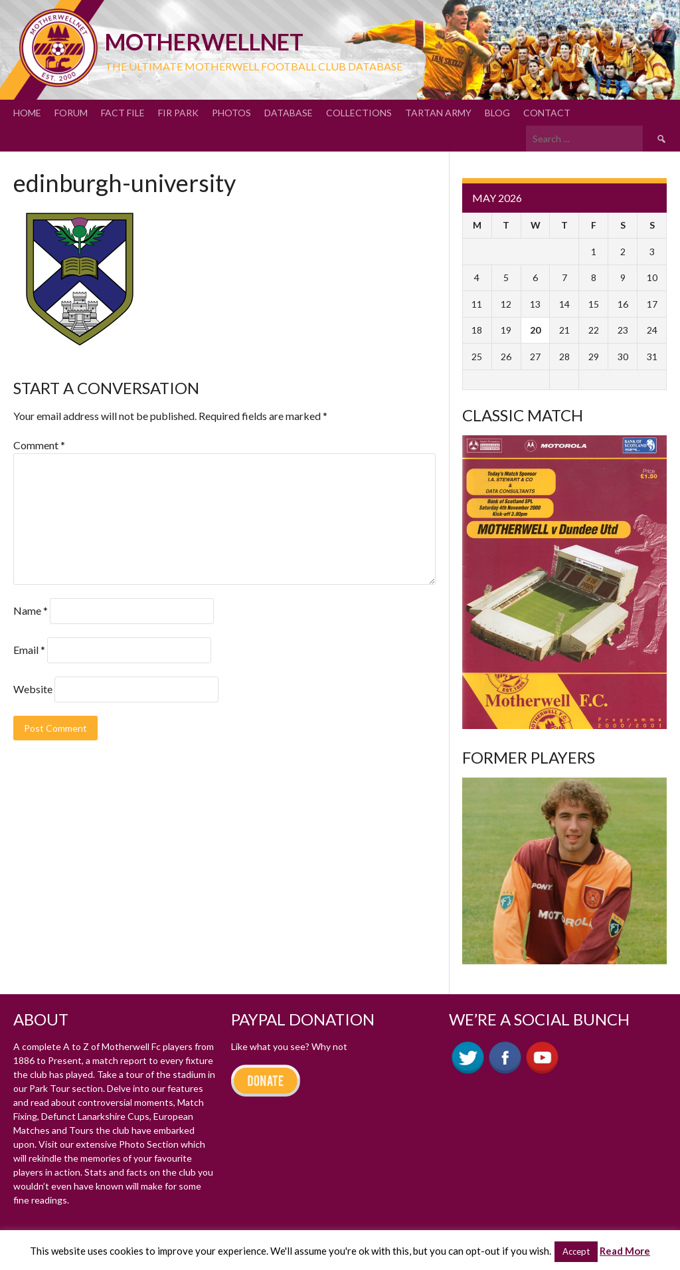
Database (288, 112)
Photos (231, 112)
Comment (39, 445)
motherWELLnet (204, 41)
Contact (546, 112)
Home (27, 112)
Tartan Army (438, 112)
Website (32, 689)
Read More (625, 1251)
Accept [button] (576, 1251)
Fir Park (178, 112)
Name (30, 610)
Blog (497, 112)
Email (29, 649)
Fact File (123, 112)
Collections (359, 112)
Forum (71, 112)
